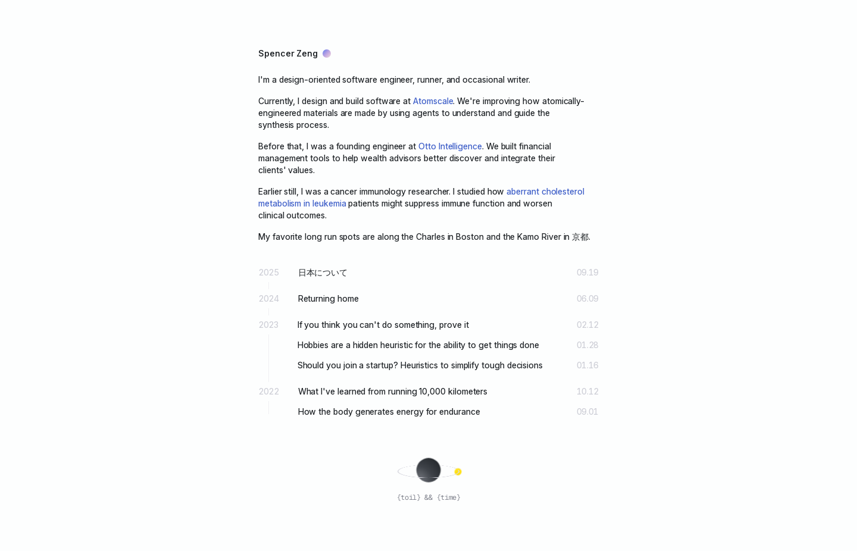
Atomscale (433, 101)
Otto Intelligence (450, 146)
